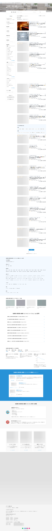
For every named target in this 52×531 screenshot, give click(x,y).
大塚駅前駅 (31, 271)
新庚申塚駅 (14, 271)
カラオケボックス (30, 278)
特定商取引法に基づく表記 (23, 511)
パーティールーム (20, 275)
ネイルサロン (38, 275)
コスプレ (7, 288)
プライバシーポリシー (17, 511)
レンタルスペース (8, 275)
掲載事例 (17, 507)
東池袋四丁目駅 (35, 271)
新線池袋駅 (28, 271)
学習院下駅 (20, 271)
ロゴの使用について (35, 511)
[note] (29, 528)
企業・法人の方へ (8, 515)
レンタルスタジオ (30, 275)
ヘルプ (11, 515)
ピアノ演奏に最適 (18, 288)
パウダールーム (43, 275)
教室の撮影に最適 (19, 19)
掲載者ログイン (14, 507)
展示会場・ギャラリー (13, 278)
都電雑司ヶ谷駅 (7, 271)
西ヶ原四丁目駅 (24, 271)
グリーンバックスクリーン (26, 132)
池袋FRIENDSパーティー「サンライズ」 (14, 387)
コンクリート (14, 292)
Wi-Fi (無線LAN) (38, 132)
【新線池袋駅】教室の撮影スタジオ (10, 261)
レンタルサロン (34, 275)
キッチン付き (7, 292)
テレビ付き (11, 292)
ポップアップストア (19, 278)
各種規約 (12, 511)
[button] (26, 317)
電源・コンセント (43, 132)
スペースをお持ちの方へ (8, 507)
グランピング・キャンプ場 (36, 278)
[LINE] (22, 528)
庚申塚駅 (11, 271)
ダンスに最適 (10, 288)
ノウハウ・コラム (8, 511)
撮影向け (14, 288)
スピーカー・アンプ (20, 132)
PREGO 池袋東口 (12, 380)
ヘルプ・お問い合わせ (29, 511)
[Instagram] (27, 528)
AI (45, 32)
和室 (17, 292)
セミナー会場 (15, 275)
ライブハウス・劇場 (25, 278)
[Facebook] (26, 528)
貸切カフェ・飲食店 (8, 278)
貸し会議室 (12, 275)
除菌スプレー (33, 132)
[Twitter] (24, 528)
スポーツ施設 (41, 278)
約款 (13, 511)
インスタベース (3, 2)
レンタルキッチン (25, 275)
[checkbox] (6, 47)
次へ (31, 249)
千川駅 (17, 271)
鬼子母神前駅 (39, 271)
